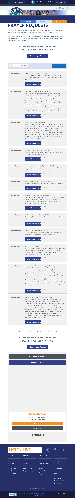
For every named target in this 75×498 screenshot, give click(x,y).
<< (23, 331)
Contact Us (57, 471)
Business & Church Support (44, 471)
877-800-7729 (31, 50)
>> (52, 331)
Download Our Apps (51, 449)
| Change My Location (37, 488)
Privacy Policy (58, 466)
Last (56, 331)
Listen (21, 449)
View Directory (37, 428)
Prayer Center (43, 466)
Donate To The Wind (45, 461)
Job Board (41, 475)
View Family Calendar (37, 356)
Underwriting (42, 468)
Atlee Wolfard (11, 471)
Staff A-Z (56, 463)
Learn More (37, 423)
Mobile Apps (26, 463)
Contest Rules (58, 468)
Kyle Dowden (11, 461)
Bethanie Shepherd (13, 466)
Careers (56, 476)
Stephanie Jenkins (13, 468)
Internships (57, 478)
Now (59, 21)
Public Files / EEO (59, 481)
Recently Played (27, 468)
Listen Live (26, 461)
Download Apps (61, 2)
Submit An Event (37, 363)
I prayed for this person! (33, 84)
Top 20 (25, 466)
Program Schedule (28, 471)
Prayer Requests (43, 463)
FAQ (55, 473)
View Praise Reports (59, 66)
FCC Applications (59, 483)
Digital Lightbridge (40, 495)
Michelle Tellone (12, 473)
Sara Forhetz (11, 463)
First (19, 331)
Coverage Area (58, 461)
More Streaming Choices (16, 2)
